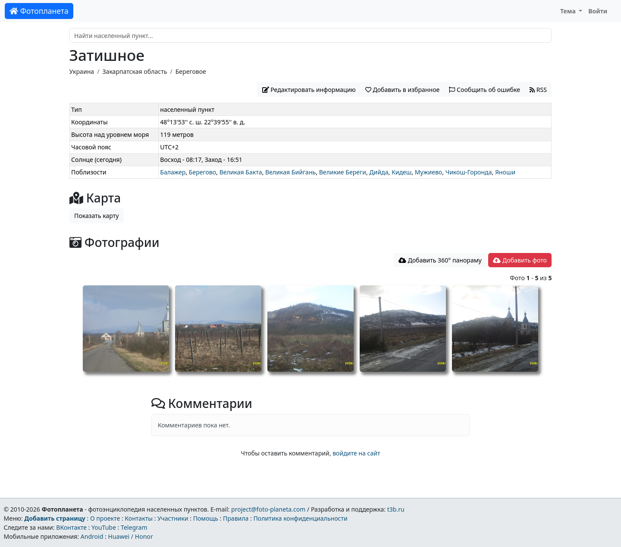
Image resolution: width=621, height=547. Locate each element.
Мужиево (428, 172)
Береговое (191, 71)
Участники (172, 518)
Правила (235, 518)
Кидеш (401, 172)
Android (92, 536)
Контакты (139, 518)
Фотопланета (39, 11)
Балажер (172, 172)
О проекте (105, 518)
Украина (81, 71)
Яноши (505, 172)
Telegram (134, 527)
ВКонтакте (71, 527)
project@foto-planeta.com (268, 509)
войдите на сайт (356, 453)
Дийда (378, 172)
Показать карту (96, 216)
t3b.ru (396, 509)
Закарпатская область (134, 71)
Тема (568, 11)
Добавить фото (519, 260)
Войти (597, 11)
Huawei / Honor (130, 536)
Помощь (205, 518)
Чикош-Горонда (468, 172)
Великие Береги (342, 172)
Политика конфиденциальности (301, 518)
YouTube (103, 527)
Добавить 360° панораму (440, 260)
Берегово (202, 172)
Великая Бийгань (290, 172)
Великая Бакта (241, 172)
